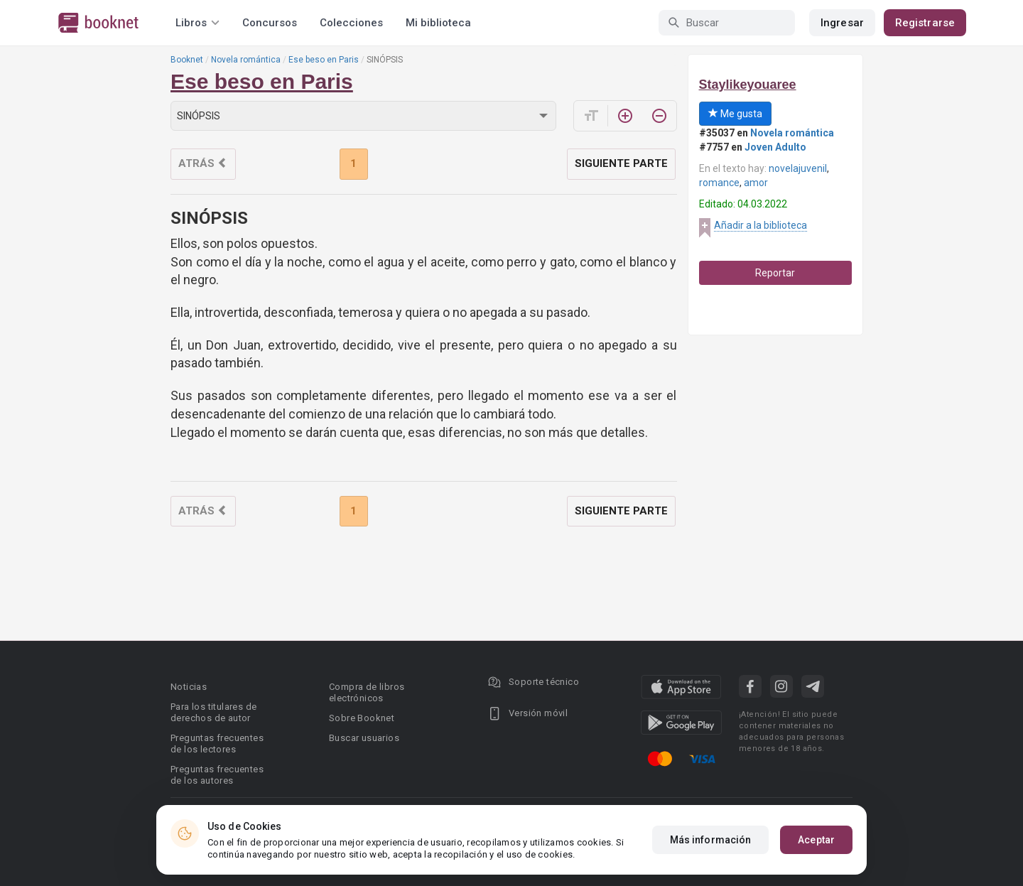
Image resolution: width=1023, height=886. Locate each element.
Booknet (186, 60)
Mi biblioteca (438, 22)
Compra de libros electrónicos (366, 692)
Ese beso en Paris (323, 60)
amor (756, 182)
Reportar (775, 273)
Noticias (188, 686)
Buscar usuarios (364, 738)
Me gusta (735, 113)
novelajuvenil (798, 168)
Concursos (269, 22)
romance (719, 182)
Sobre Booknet (361, 718)
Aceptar (816, 840)
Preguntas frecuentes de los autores (217, 775)
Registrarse (925, 22)
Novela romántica (246, 60)
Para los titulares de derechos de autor (213, 712)
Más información (711, 840)
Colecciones (351, 22)
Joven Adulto (775, 147)
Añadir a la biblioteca (760, 225)
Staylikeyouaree (747, 84)
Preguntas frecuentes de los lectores (217, 744)
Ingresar (842, 22)
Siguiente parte (621, 163)
